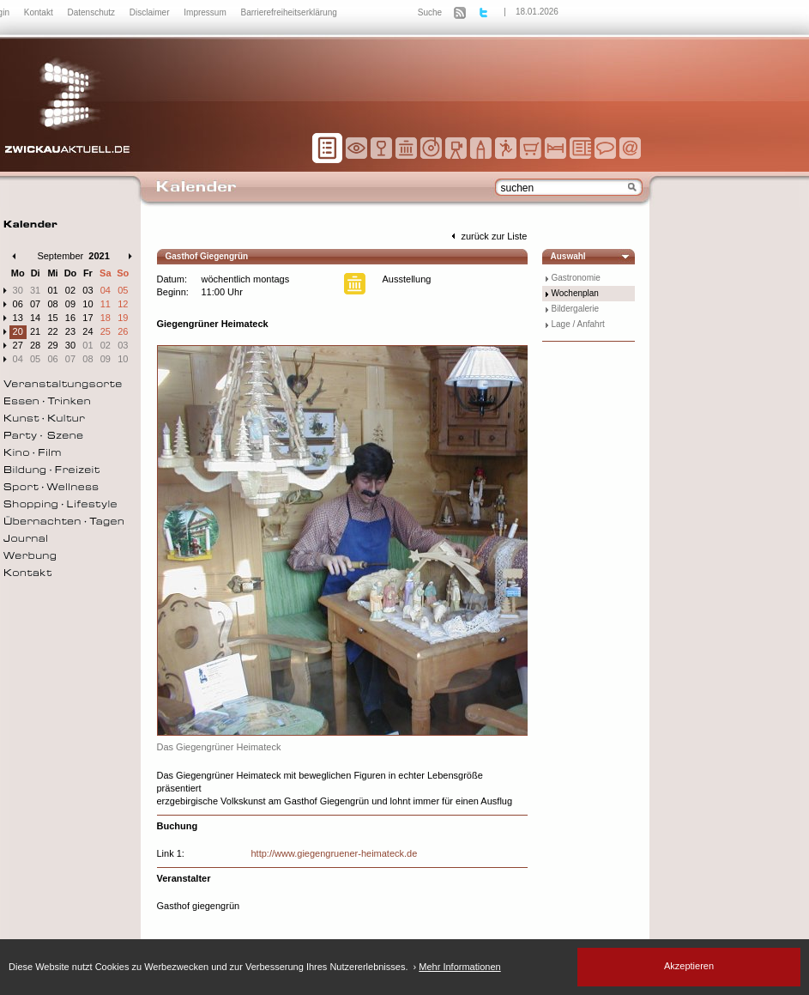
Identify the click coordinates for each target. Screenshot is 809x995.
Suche (430, 12)
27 (18, 345)
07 (35, 304)
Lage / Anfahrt (578, 324)
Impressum (206, 12)
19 (123, 317)
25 (105, 331)
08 (52, 304)
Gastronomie (576, 277)
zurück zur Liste (487, 236)
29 (52, 345)
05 (123, 290)
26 (123, 331)
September (60, 256)
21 (35, 331)
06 (18, 304)
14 (35, 317)
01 (52, 290)
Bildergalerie (576, 308)
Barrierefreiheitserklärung (289, 12)
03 (87, 290)
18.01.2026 (537, 11)
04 (105, 290)
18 (105, 317)
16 (70, 317)
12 (123, 304)
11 (105, 304)
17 (87, 317)
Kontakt (40, 12)
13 (18, 317)
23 (70, 331)
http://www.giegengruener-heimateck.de (334, 853)
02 (70, 290)
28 (35, 345)
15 (52, 317)
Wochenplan (575, 293)
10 (87, 304)
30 (18, 290)
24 (87, 331)
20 (18, 331)
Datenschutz (92, 12)
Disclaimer (151, 12)
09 (70, 304)
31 (35, 290)
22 (52, 331)
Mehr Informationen (459, 967)
